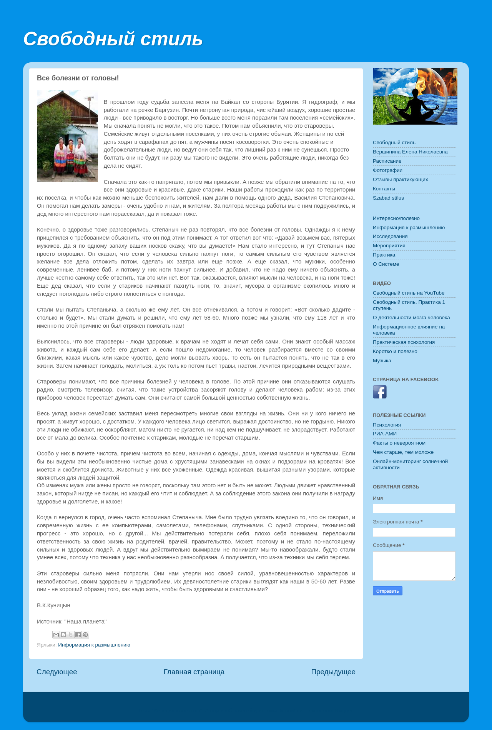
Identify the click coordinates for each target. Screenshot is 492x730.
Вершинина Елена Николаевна (410, 152)
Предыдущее (333, 672)
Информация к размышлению (94, 645)
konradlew (291, 710)
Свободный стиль (113, 39)
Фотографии (387, 170)
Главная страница (194, 672)
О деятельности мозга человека (411, 317)
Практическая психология (404, 342)
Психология (387, 425)
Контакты (384, 189)
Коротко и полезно (395, 351)
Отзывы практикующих (400, 179)
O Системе (386, 264)
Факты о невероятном (399, 443)
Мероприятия (389, 245)
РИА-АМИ (385, 434)
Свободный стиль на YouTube (408, 293)
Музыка (382, 360)
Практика (384, 255)
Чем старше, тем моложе (403, 452)
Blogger (343, 710)
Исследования (390, 236)
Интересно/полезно (396, 218)
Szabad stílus (388, 198)
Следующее (57, 672)
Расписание (387, 161)
